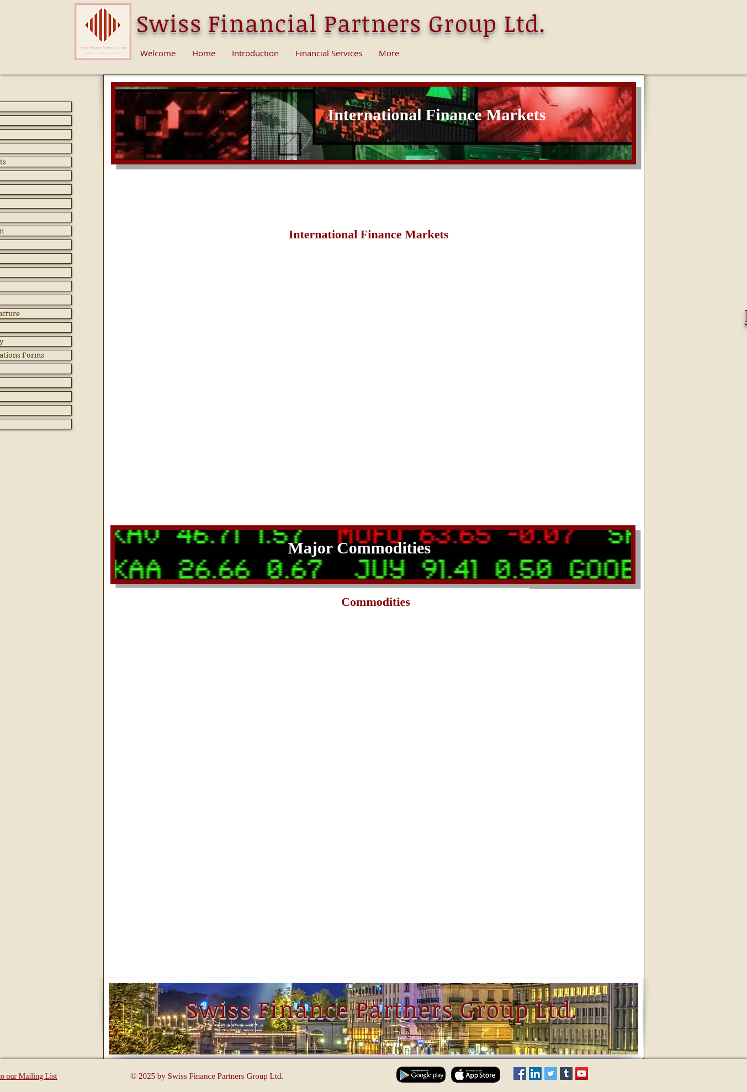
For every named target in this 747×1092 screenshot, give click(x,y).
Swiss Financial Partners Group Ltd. (341, 23)
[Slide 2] (373, 147)
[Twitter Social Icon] (550, 1073)
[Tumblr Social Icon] (566, 1073)
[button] (368, 234)
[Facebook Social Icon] (519, 1073)
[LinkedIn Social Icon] (535, 1073)
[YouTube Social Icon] (581, 1073)
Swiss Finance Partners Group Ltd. (382, 1009)
